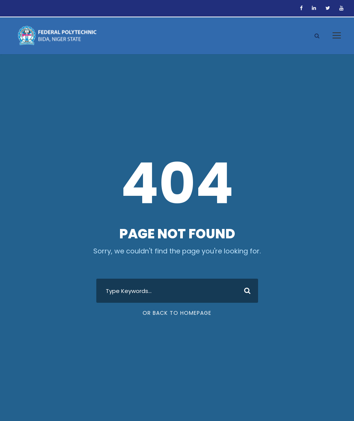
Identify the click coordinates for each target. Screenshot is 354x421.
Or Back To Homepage (177, 313)
